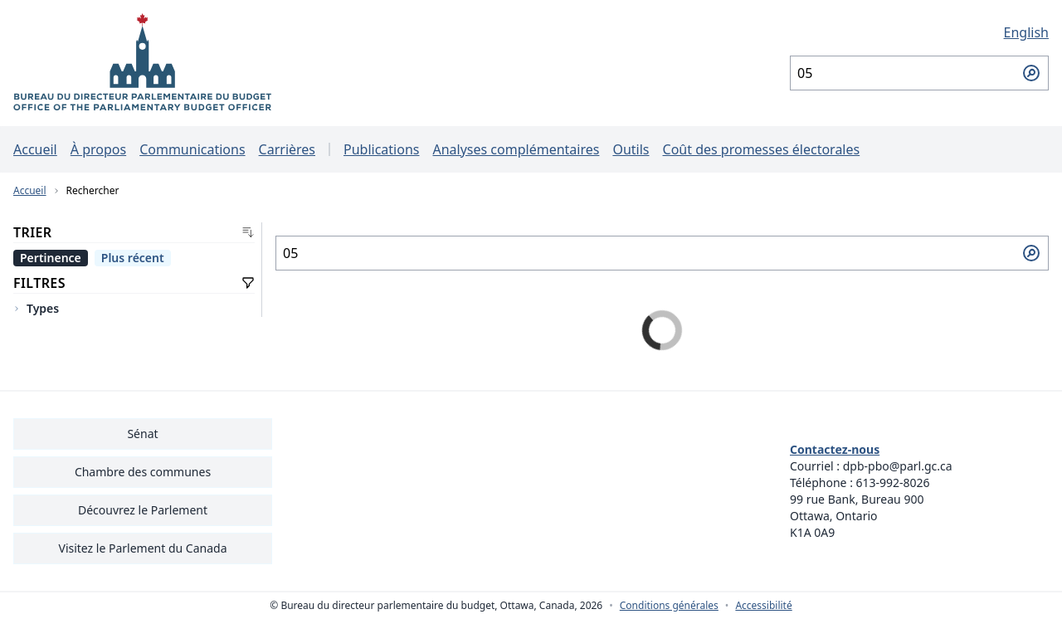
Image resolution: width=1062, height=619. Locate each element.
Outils (630, 149)
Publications (381, 149)
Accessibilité (763, 605)
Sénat (142, 433)
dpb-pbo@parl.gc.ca (897, 466)
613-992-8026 (893, 482)
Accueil (35, 149)
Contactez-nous (834, 449)
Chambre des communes (143, 472)
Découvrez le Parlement (142, 510)
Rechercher (92, 190)
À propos (98, 149)
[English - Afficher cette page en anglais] (919, 32)
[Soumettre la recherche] (1031, 73)
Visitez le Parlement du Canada (142, 548)
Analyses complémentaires (515, 149)
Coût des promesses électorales (761, 149)
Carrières (287, 149)
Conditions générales (669, 605)
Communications (192, 149)
